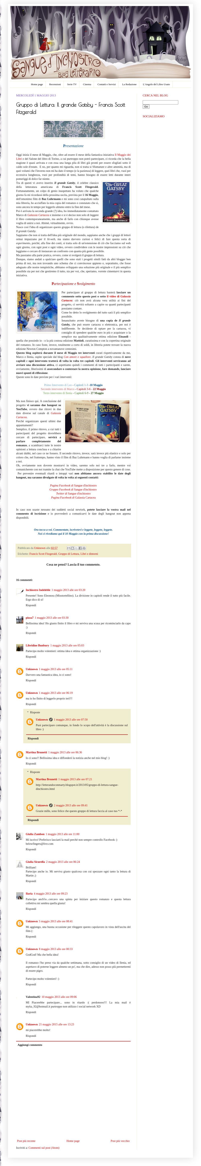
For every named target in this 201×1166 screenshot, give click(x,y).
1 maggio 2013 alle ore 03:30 (52, 617)
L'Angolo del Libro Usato (156, 84)
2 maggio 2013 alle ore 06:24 (63, 861)
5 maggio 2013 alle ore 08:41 (56, 921)
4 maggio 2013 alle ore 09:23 (51, 893)
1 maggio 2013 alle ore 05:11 (56, 669)
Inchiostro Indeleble (38, 590)
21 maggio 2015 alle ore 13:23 (56, 1024)
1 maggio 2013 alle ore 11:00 (62, 834)
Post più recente (26, 1140)
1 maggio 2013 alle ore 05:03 (67, 645)
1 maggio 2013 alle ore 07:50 (71, 719)
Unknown (40, 548)
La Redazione (129, 84)
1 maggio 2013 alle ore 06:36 (65, 752)
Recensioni (55, 84)
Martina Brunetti (36, 752)
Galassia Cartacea (38, 215)
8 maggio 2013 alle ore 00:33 (56, 949)
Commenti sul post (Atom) (44, 1147)
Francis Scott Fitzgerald (43, 553)
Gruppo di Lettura (68, 553)
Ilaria (29, 893)
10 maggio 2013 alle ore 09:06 (59, 996)
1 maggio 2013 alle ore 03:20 (68, 590)
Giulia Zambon (35, 834)
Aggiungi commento (29, 1044)
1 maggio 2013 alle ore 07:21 (75, 779)
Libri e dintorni (89, 553)
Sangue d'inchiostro (73, 485)
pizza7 (30, 617)
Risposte (35, 712)
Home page (37, 84)
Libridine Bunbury (37, 645)
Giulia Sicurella (35, 861)
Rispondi (31, 605)
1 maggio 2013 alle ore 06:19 (56, 692)
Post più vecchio (120, 1140)
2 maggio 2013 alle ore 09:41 (71, 805)
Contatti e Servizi (106, 84)
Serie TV (72, 84)
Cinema (87, 84)
